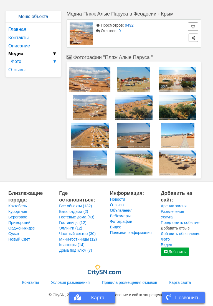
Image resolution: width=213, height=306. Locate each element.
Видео (115, 227)
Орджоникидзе (21, 228)
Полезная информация (131, 232)
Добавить (175, 251)
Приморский (19, 222)
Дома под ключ (75, 250)
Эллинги (70, 228)
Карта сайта (180, 282)
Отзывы (17, 69)
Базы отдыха (73, 211)
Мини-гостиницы (78, 239)
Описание (19, 46)
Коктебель (17, 206)
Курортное (17, 211)
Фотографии (121, 221)
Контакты (18, 37)
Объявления (121, 210)
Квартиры (72, 245)
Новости (117, 199)
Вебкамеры (120, 216)
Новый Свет (19, 239)
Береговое (17, 217)
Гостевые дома (76, 217)
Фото (34, 61)
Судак (13, 233)
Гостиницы (72, 222)
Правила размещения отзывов (129, 282)
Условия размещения (70, 282)
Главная (17, 29)
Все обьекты (75, 206)
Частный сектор (77, 233)
